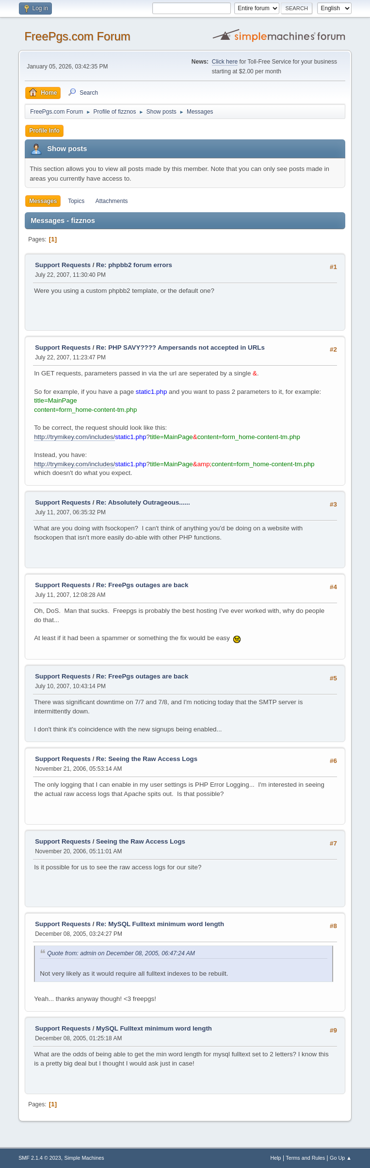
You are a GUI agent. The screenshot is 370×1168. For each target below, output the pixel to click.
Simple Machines (84, 1158)
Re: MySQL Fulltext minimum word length (160, 924)
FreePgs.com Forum (77, 36)
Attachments (112, 201)
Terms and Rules (305, 1158)
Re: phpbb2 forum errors (134, 265)
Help (275, 1158)
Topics (76, 201)
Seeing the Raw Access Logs (140, 841)
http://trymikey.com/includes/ (74, 436)
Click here (225, 61)
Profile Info (44, 130)
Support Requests (63, 265)
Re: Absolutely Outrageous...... (143, 502)
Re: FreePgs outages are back (142, 585)
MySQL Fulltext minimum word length (154, 1028)
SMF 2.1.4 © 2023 (39, 1158)
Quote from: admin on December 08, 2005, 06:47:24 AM (121, 953)
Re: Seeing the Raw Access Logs (146, 758)
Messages (43, 201)
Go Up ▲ (341, 1158)
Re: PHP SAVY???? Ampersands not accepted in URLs (180, 347)
